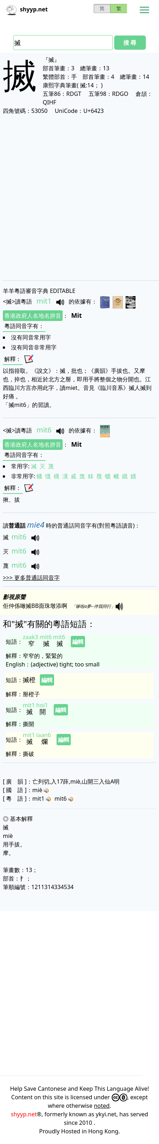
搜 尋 (129, 43)
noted (102, 1106)
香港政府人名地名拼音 (32, 316)
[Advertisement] (79, 197)
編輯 (78, 641)
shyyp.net (24, 1114)
